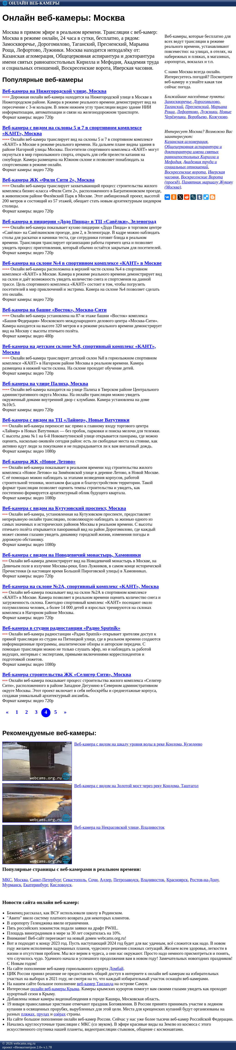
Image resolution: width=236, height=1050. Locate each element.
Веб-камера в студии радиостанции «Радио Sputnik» (61, 628)
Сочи (93, 879)
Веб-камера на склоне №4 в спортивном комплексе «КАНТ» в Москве (82, 263)
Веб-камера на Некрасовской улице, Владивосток (119, 827)
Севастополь (74, 879)
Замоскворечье (178, 101)
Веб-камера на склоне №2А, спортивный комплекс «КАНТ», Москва (80, 586)
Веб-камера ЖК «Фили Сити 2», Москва (48, 180)
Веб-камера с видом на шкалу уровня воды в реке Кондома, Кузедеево (138, 744)
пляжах (28, 1014)
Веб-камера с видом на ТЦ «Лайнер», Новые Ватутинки (66, 420)
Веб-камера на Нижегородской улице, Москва (54, 91)
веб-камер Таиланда (95, 983)
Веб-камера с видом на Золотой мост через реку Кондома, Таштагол (136, 785)
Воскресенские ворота (185, 171)
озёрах (60, 1014)
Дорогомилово (206, 101)
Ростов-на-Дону (204, 879)
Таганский (174, 106)
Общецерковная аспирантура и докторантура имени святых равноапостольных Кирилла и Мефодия (193, 154)
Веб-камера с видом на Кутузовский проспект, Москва (64, 508)
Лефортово (187, 111)
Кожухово (218, 116)
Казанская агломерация (186, 141)
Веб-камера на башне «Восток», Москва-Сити (54, 310)
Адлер (105, 879)
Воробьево (197, 116)
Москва (21, 879)
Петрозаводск (126, 879)
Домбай (116, 968)
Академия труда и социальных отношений (191, 164)
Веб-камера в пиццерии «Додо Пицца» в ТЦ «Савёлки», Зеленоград (79, 221)
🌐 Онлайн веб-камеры (30, 3)
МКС (7, 879)
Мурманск (11, 884)
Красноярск (177, 879)
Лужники (208, 111)
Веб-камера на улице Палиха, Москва (45, 383)
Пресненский (197, 106)
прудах (43, 1014)
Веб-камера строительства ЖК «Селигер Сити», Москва (66, 674)
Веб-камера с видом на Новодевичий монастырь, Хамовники (71, 555)
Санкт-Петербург (45, 879)
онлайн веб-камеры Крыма (54, 988)
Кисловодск (61, 884)
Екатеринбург (35, 884)
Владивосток (152, 879)
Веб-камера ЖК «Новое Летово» (39, 461)
